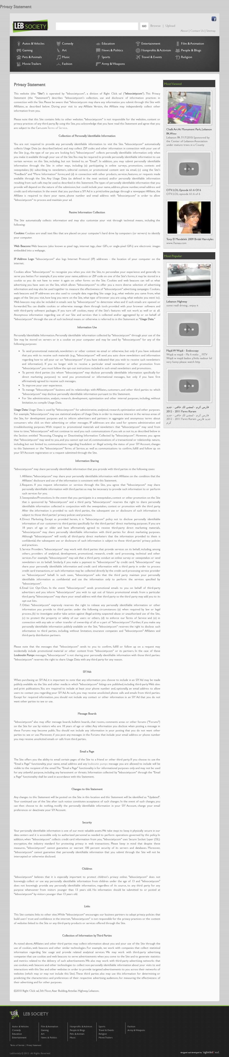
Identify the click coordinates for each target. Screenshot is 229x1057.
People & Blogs (187, 50)
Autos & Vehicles (30, 43)
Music (62, 57)
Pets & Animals (29, 57)
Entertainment (147, 43)
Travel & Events (148, 57)
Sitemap (210, 30)
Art (61, 50)
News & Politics (109, 50)
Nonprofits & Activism (153, 50)
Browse (155, 25)
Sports (102, 57)
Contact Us (197, 30)
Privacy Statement (34, 1045)
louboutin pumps (98, 763)
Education (105, 43)
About (184, 30)
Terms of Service (57, 128)
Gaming (24, 50)
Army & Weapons (110, 64)
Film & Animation (189, 43)
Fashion (63, 64)
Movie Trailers (28, 64)
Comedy (64, 43)
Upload (170, 25)
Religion (183, 57)
